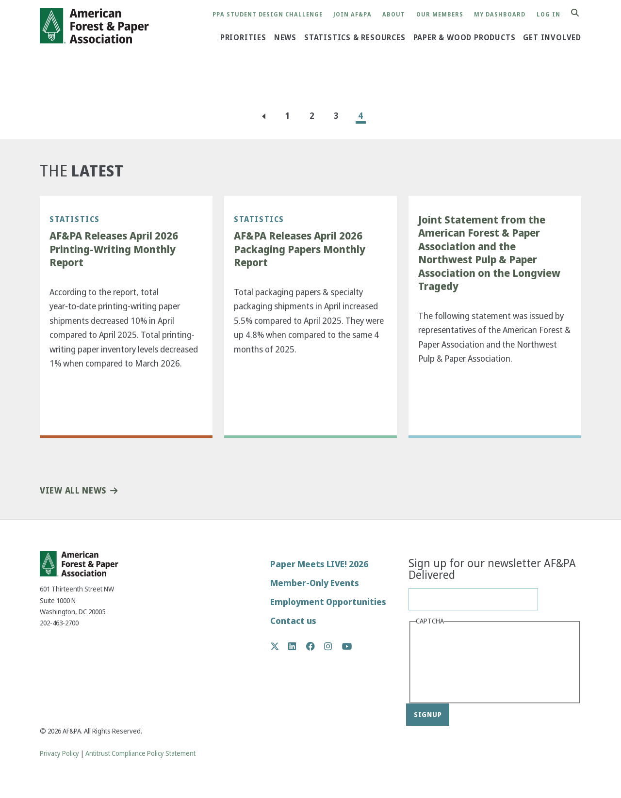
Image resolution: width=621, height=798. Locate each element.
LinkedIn (297, 646)
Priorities (243, 38)
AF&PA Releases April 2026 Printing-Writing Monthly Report (113, 249)
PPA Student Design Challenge (267, 14)
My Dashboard (499, 14)
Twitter (279, 646)
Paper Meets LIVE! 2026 (319, 564)
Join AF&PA (352, 14)
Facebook (315, 646)
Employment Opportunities (328, 601)
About (393, 14)
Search (580, 13)
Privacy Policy (59, 754)
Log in (548, 14)
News (285, 38)
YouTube (347, 647)
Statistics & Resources (355, 38)
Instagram (333, 646)
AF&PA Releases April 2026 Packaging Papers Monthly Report (299, 249)
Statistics (74, 219)
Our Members (439, 14)
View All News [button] (73, 491)
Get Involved (552, 38)
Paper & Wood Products (464, 38)
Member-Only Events (314, 583)
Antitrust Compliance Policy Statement (140, 754)
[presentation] (455, 663)
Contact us (293, 620)
